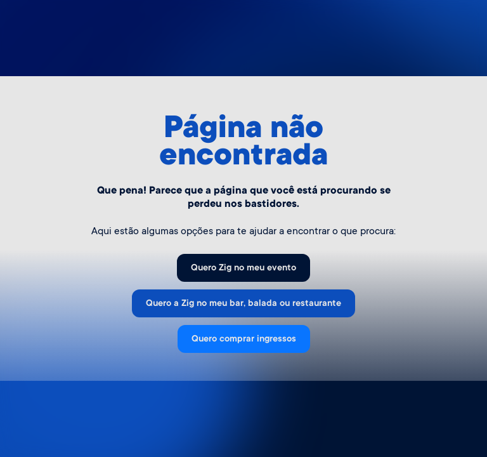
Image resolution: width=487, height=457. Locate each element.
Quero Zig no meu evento (243, 268)
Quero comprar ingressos (244, 339)
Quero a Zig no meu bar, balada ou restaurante (243, 304)
